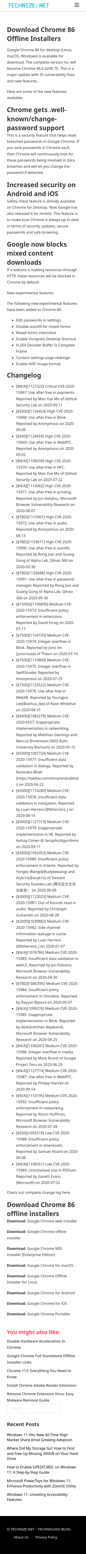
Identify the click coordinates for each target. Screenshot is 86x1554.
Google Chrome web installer (52, 1221)
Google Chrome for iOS (47, 1303)
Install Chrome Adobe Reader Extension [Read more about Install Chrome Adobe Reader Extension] (41, 1385)
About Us (21, 1537)
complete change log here (47, 1192)
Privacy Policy (46, 1537)
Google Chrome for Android (51, 1292)
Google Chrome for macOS (50, 1265)
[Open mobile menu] (77, 5)
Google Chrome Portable (48, 1313)
